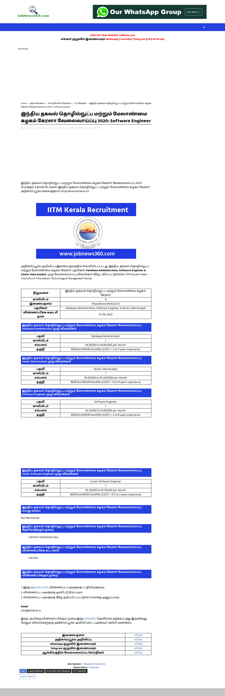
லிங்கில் (91, 626)
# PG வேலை (80, 678)
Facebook (99, 671)
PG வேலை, (96, 135)
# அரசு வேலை (36, 678)
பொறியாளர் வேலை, (79, 135)
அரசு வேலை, (60, 135)
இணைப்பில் (41, 595)
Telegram (87, 671)
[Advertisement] (112, 76)
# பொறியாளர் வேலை (59, 678)
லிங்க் (135, 643)
